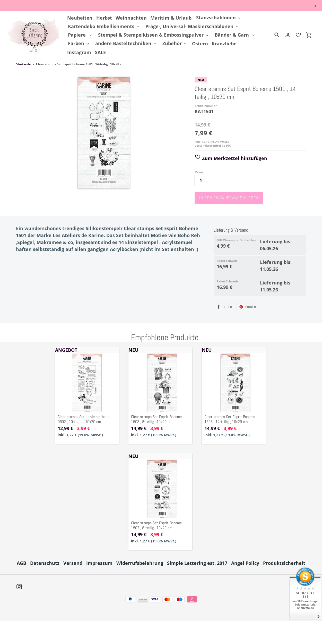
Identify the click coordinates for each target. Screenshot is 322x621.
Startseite (23, 64)
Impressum (99, 563)
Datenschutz (44, 563)
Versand (72, 563)
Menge (199, 172)
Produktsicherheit (284, 563)
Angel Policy (245, 563)
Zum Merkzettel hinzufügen (231, 158)
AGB (21, 563)
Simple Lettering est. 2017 (197, 563)
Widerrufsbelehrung (139, 563)
